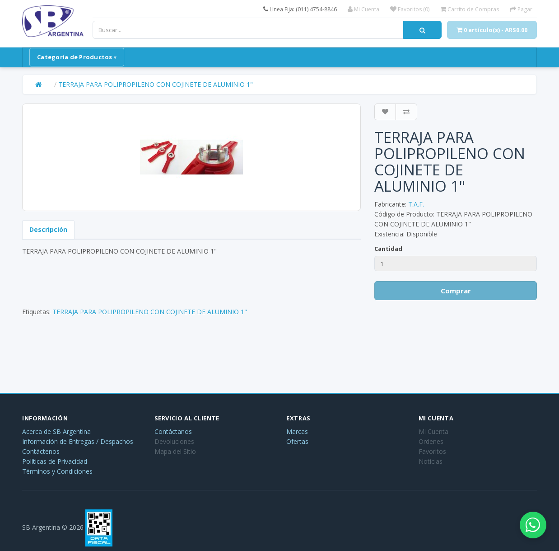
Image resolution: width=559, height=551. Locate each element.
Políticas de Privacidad (54, 461)
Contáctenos (41, 451)
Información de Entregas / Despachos (77, 441)
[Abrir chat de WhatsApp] (531, 523)
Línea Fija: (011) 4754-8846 (300, 9)
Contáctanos (173, 431)
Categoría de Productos (74, 57)
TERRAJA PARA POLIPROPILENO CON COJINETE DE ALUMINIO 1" (155, 84)
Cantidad (388, 249)
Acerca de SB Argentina (56, 431)
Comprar (456, 290)
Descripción (48, 229)
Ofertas (297, 441)
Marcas (297, 431)
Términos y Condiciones (57, 471)
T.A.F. (416, 204)
